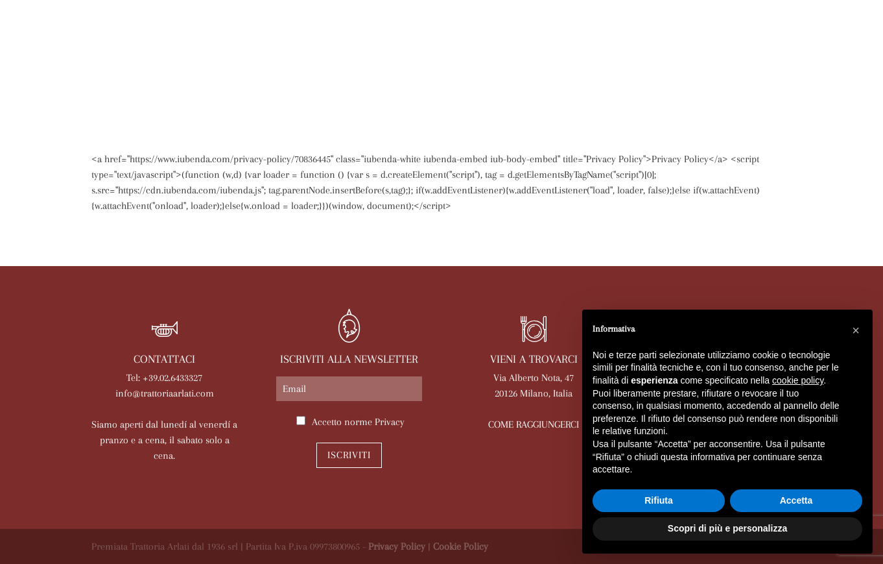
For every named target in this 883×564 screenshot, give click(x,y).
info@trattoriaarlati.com (164, 393)
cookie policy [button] (797, 380)
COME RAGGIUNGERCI (533, 424)
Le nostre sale (381, 82)
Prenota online (577, 82)
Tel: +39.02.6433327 (164, 378)
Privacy (390, 422)
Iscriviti (349, 455)
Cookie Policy (460, 546)
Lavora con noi (678, 82)
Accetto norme (358, 422)
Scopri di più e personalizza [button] (727, 528)
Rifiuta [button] (658, 500)
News (504, 82)
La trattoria (133, 82)
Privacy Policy (396, 546)
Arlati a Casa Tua (232, 82)
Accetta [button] (796, 500)
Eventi (455, 82)
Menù (311, 82)
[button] (855, 330)
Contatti (760, 82)
